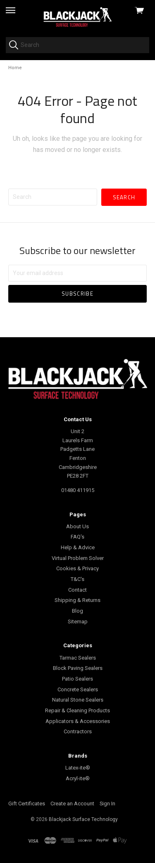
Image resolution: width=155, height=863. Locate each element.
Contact (77, 590)
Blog (77, 611)
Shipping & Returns (77, 600)
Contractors (78, 731)
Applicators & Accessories (77, 721)
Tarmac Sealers (78, 658)
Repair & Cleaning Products (77, 710)
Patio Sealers (77, 679)
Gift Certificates (26, 803)
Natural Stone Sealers (77, 700)
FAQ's (77, 537)
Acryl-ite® (78, 778)
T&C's (77, 579)
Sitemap (78, 621)
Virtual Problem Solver (78, 558)
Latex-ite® (77, 768)
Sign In (107, 803)
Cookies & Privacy (77, 568)
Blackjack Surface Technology (83, 819)
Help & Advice (78, 547)
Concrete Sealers (77, 689)
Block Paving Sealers (78, 668)
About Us (77, 526)
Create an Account (72, 803)
